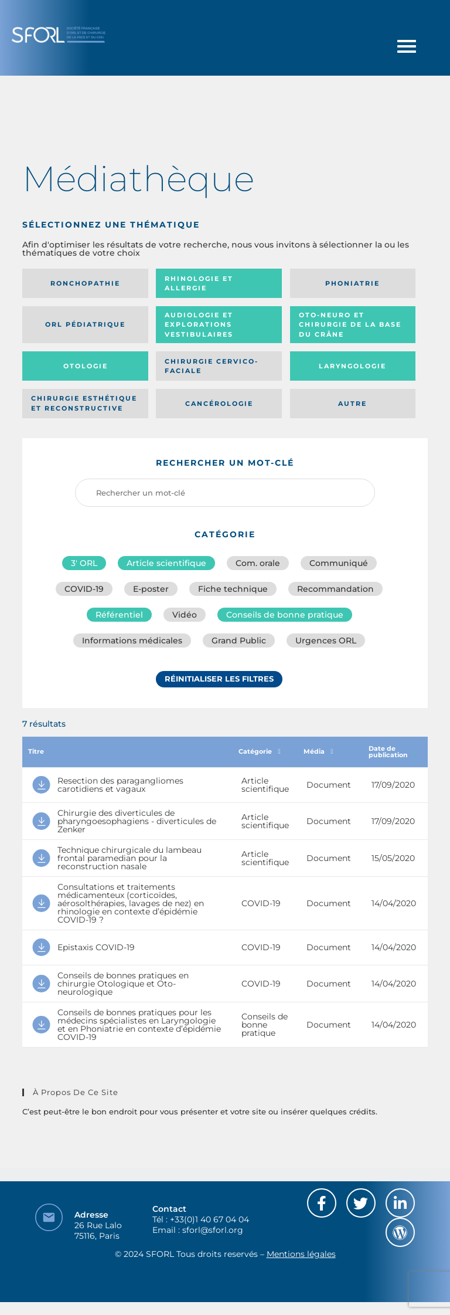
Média (318, 751)
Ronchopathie (85, 283)
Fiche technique (233, 589)
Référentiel (119, 614)
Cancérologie (219, 403)
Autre (352, 403)
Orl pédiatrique (85, 324)
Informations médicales (132, 640)
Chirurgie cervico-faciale (211, 366)
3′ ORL (84, 563)
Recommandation (335, 589)
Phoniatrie (352, 283)
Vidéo (184, 614)
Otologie (85, 366)
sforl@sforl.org (212, 1230)
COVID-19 (84, 589)
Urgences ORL (325, 640)
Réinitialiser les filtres (219, 678)
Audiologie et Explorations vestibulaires (199, 324)
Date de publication (392, 751)
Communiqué (338, 563)
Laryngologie (352, 366)
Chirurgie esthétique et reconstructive (84, 403)
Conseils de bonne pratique (284, 614)
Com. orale (258, 563)
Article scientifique (166, 563)
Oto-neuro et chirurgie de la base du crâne (350, 324)
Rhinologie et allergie (199, 283)
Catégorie (259, 751)
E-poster (151, 589)
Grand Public (239, 640)
